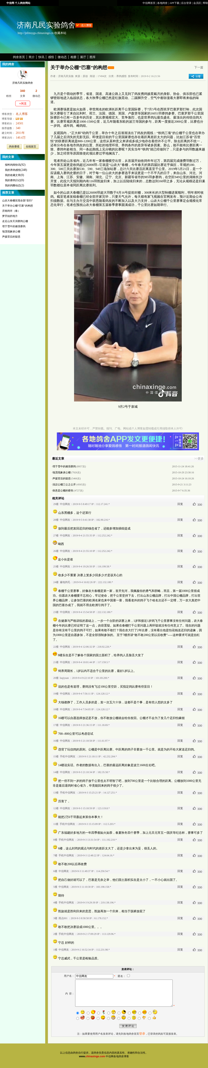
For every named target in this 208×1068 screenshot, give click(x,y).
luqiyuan (64, 677)
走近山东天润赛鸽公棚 (15, 221)
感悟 (51, 57)
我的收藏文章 (12, 175)
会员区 (197, 3)
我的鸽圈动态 (12, 185)
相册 (73, 57)
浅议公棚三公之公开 (64, 484)
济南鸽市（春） (11, 210)
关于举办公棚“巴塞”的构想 (17, 205)
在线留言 (31, 146)
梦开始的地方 (10, 216)
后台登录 (186, 3)
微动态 (62, 57)
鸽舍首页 (19, 57)
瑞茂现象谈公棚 (11, 231)
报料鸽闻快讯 (12, 164)
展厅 (83, 57)
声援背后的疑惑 (11, 236)
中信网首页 (149, 3)
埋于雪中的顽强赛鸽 (13, 226)
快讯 (41, 57)
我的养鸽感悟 (12, 169)
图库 (93, 57)
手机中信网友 (67, 756)
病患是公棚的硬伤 (63, 490)
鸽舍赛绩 (14, 146)
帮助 (205, 3)
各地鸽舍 (162, 3)
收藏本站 (60, 33)
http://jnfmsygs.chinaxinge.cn (35, 33)
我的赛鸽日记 (12, 180)
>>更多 (199, 458)
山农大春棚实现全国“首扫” (17, 200)
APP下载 (174, 3)
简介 (32, 57)
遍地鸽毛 (65, 582)
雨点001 (63, 918)
